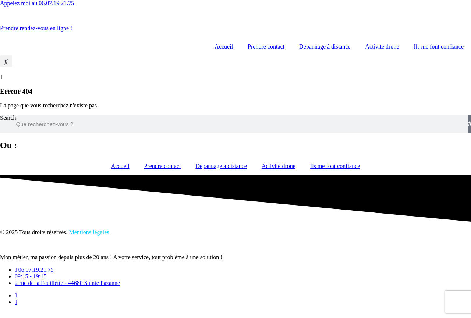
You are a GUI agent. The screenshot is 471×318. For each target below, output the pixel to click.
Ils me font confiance (439, 46)
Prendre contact (266, 46)
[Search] (469, 124)
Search (8, 118)
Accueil (224, 46)
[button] (6, 61)
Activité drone (382, 46)
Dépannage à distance (324, 46)
